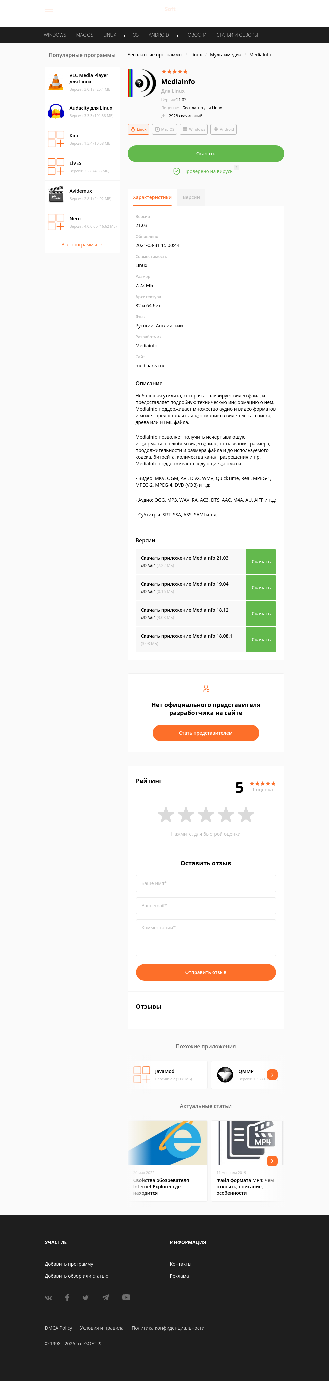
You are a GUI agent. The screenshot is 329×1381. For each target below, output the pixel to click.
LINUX (109, 35)
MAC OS (84, 35)
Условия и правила (101, 1328)
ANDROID (159, 35)
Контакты (181, 1264)
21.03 (174, 100)
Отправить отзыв (206, 972)
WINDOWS (55, 35)
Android (223, 129)
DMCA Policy (58, 1328)
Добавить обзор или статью (77, 1276)
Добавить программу (69, 1264)
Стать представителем (206, 733)
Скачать (206, 153)
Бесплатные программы (155, 54)
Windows (193, 129)
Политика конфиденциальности (168, 1328)
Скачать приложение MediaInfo (185, 558)
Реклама (179, 1276)
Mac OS (165, 129)
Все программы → (82, 244)
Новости (195, 35)
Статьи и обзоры (237, 35)
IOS (135, 35)
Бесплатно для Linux (202, 108)
